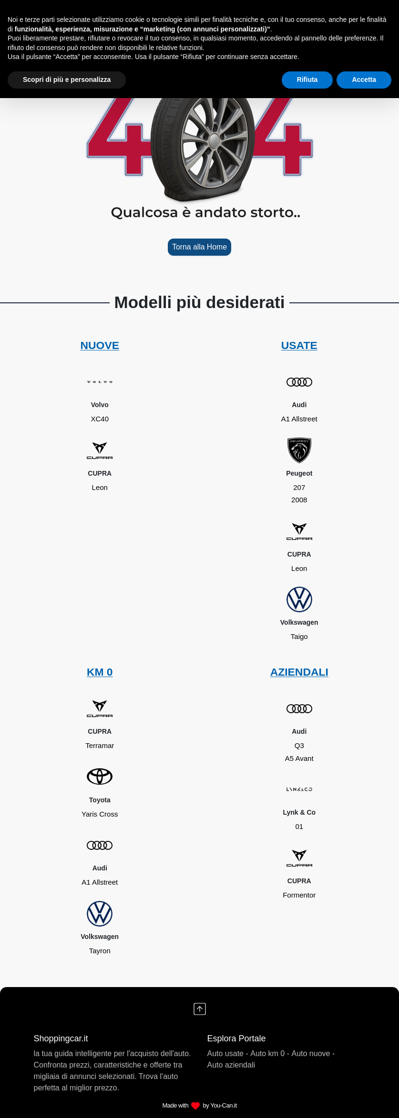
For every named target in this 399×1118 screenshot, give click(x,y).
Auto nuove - (313, 1053)
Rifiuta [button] (307, 79)
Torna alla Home (199, 247)
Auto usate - (227, 1053)
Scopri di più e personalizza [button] (67, 79)
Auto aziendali (231, 1065)
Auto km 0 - (269, 1053)
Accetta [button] (364, 79)
